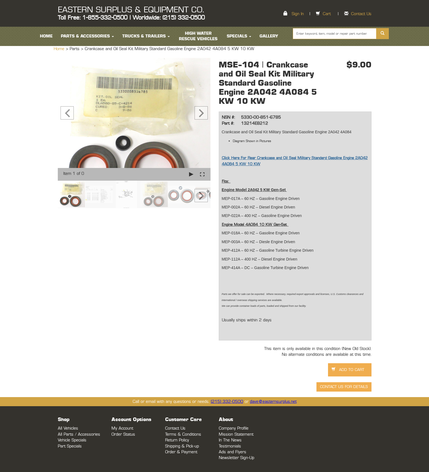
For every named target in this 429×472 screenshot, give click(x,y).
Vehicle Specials (72, 440)
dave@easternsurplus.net (273, 402)
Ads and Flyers (232, 452)
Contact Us (361, 14)
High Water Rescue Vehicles (198, 36)
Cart (327, 14)
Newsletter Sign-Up (236, 458)
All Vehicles (68, 428)
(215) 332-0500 (227, 402)
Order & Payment (181, 452)
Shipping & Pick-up (182, 446)
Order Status (123, 434)
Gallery (268, 36)
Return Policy (177, 440)
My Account (122, 428)
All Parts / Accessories (79, 434)
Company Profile (233, 428)
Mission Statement (236, 434)
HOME (46, 36)
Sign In (298, 14)
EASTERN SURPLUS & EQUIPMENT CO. (131, 10)
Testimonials (230, 446)
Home (60, 49)
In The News (230, 440)
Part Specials (70, 446)
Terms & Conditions (183, 434)
